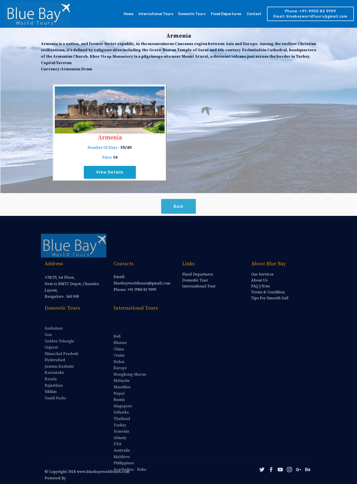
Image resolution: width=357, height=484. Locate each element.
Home (128, 14)
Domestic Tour (195, 280)
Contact (254, 14)
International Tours (156, 14)
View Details (109, 172)
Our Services (262, 274)
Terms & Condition (268, 292)
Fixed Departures (226, 14)
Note (266, 286)
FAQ (254, 286)
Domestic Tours (192, 14)
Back (178, 211)
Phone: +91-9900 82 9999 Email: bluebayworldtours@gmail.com (310, 14)
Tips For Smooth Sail (269, 298)
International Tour (199, 286)
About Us (259, 280)
